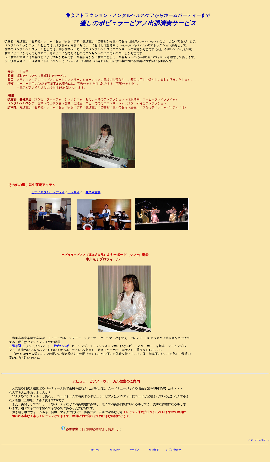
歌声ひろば (61, 345)
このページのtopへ (258, 439)
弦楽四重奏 (93, 192)
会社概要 (154, 449)
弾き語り (16, 345)
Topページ (94, 449)
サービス (134, 449)
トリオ (74, 192)
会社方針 (115, 449)
